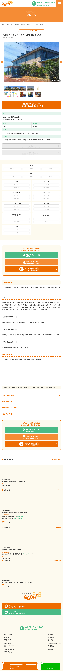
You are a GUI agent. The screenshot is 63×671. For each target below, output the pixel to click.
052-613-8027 (6, 522)
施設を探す (10, 24)
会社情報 (6, 637)
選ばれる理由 (7, 643)
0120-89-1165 (6, 585)
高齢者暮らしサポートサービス (9, 652)
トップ (3, 24)
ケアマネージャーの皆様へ (9, 646)
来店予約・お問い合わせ (52, 646)
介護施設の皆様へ (9, 649)
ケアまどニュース (50, 640)
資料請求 (50, 649)
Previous (2, 62)
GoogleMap (20, 516)
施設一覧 (17, 24)
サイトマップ (5, 660)
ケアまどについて (9, 634)
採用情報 (50, 634)
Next (61, 62)
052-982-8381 (6, 557)
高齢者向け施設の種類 (54, 643)
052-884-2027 (6, 484)
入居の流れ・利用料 (7, 640)
